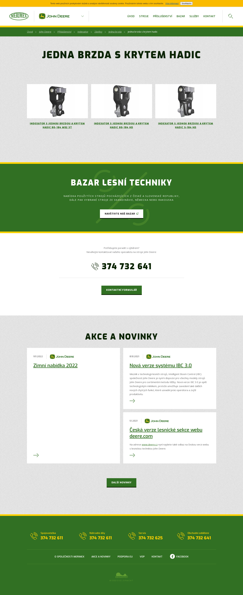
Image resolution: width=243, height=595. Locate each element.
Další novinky (121, 482)
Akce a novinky (101, 556)
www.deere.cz (150, 444)
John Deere (45, 31)
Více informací (172, 3)
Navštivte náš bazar (120, 213)
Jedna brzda (115, 31)
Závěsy (98, 31)
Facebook (182, 556)
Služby (194, 16)
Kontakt (209, 16)
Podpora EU (125, 556)
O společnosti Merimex (69, 556)
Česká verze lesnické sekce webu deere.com (166, 433)
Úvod (131, 16)
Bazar (181, 16)
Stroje (144, 16)
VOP (142, 556)
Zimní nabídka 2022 (55, 365)
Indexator (82, 31)
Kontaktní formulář (121, 290)
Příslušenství (162, 16)
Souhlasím (186, 3)
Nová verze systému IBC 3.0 (161, 365)
